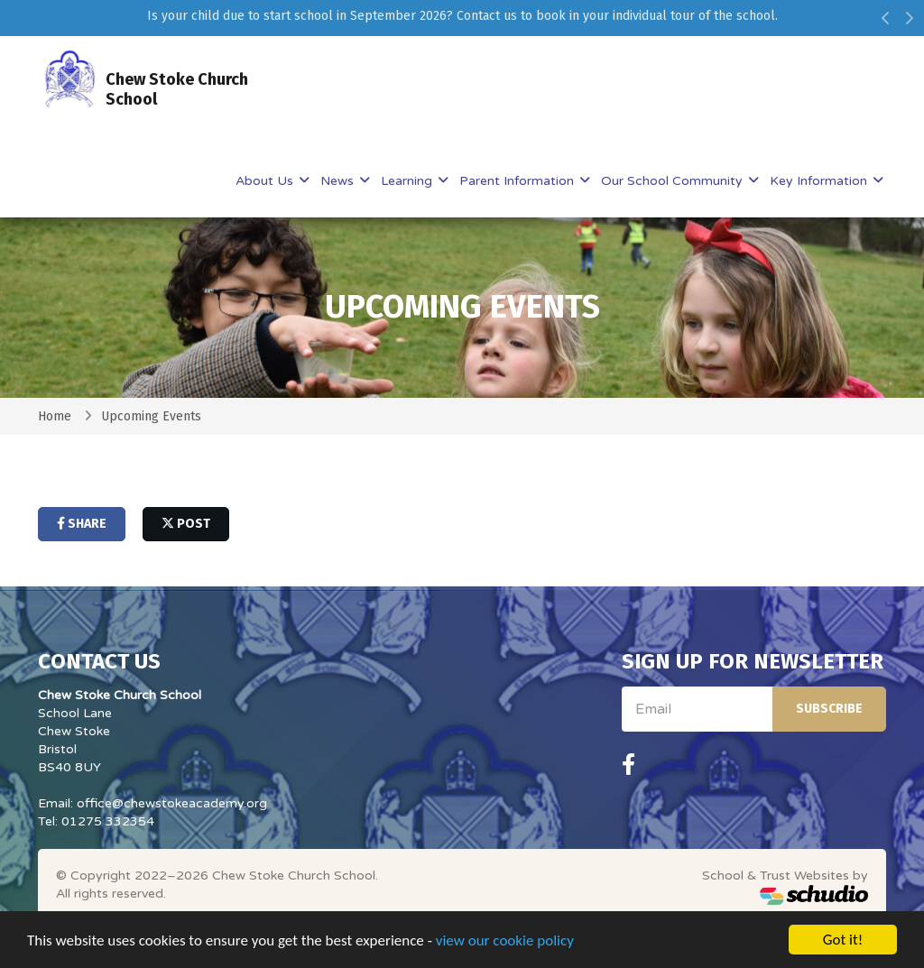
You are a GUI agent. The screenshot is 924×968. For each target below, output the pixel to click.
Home (54, 416)
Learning (408, 181)
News (338, 181)
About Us (266, 181)
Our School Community (673, 181)
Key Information (820, 181)
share (81, 523)
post (186, 523)
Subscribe (829, 708)
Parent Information (518, 181)
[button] (885, 22)
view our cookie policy (505, 941)
